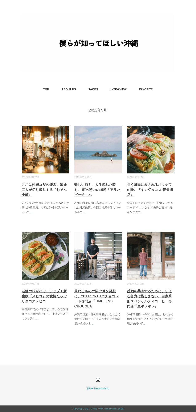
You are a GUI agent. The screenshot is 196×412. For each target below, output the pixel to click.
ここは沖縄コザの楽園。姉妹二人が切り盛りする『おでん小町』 (44, 190)
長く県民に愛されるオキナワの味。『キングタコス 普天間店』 (150, 190)
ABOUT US (69, 89)
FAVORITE (146, 89)
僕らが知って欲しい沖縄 (85, 409)
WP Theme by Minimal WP (111, 409)
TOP (46, 89)
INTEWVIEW (118, 89)
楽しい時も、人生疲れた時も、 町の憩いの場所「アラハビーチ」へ (97, 190)
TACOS (93, 89)
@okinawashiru (98, 388)
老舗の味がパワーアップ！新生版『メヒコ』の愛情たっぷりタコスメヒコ (44, 296)
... (31, 212)
